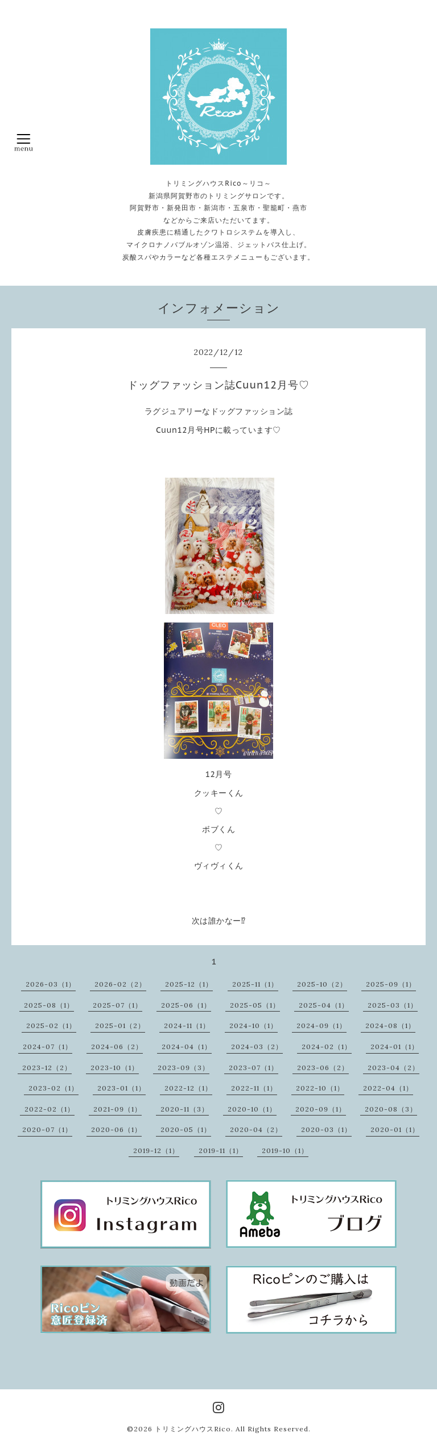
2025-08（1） (49, 1005)
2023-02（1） (53, 1088)
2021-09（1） (117, 1109)
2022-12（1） (188, 1088)
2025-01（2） (120, 1025)
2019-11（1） (221, 1150)
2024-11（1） (187, 1025)
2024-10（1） (253, 1025)
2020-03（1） (326, 1129)
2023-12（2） (47, 1067)
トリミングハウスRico (193, 1429)
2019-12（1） (156, 1150)
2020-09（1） (320, 1109)
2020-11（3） (184, 1109)
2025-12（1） (189, 984)
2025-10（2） (322, 984)
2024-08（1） (390, 1025)
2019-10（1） (285, 1150)
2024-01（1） (394, 1046)
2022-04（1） (388, 1088)
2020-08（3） (391, 1109)
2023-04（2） (393, 1067)
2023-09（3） (183, 1067)
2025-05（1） (255, 1005)
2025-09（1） (391, 984)
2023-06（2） (323, 1067)
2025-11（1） (255, 984)
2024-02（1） (327, 1046)
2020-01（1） (394, 1129)
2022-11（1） (254, 1088)
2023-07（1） (253, 1067)
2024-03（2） (257, 1046)
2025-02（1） (51, 1025)
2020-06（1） (116, 1129)
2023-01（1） (121, 1088)
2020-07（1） (47, 1129)
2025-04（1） (324, 1005)
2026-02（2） (120, 984)
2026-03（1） (51, 984)
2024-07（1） (47, 1046)
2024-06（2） (117, 1046)
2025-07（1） (117, 1005)
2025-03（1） (393, 1005)
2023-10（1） (114, 1067)
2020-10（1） (252, 1109)
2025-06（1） (186, 1005)
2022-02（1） (49, 1109)
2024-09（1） (321, 1025)
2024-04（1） (187, 1046)
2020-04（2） (256, 1129)
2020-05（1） (185, 1129)
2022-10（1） (320, 1088)
